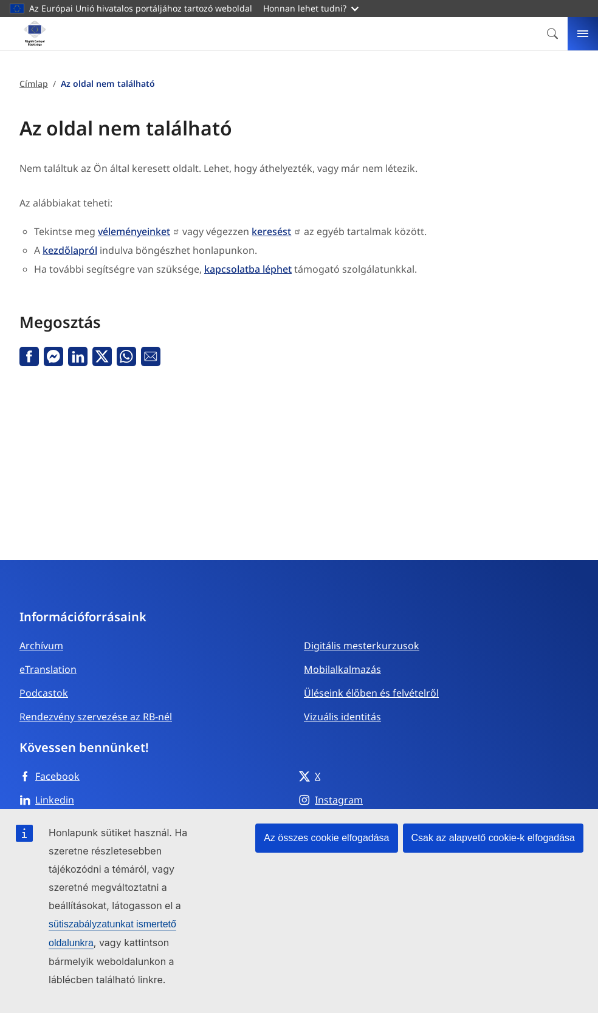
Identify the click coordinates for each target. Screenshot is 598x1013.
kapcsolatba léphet (248, 269)
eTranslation (48, 669)
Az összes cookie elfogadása (326, 838)
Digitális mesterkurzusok (361, 645)
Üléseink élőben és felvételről (371, 693)
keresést (271, 231)
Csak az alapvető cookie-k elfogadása (493, 838)
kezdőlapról (70, 250)
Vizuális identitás (342, 716)
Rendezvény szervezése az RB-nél (95, 716)
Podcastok (43, 693)
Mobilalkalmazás (342, 669)
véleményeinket (134, 231)
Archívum (41, 645)
